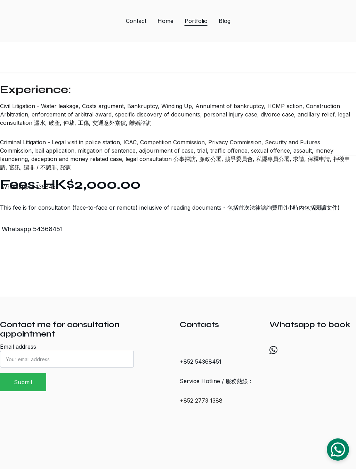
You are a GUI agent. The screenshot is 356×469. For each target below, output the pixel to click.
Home (165, 20)
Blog (224, 20)
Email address (18, 346)
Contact (136, 20)
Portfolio (196, 20)
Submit (23, 382)
